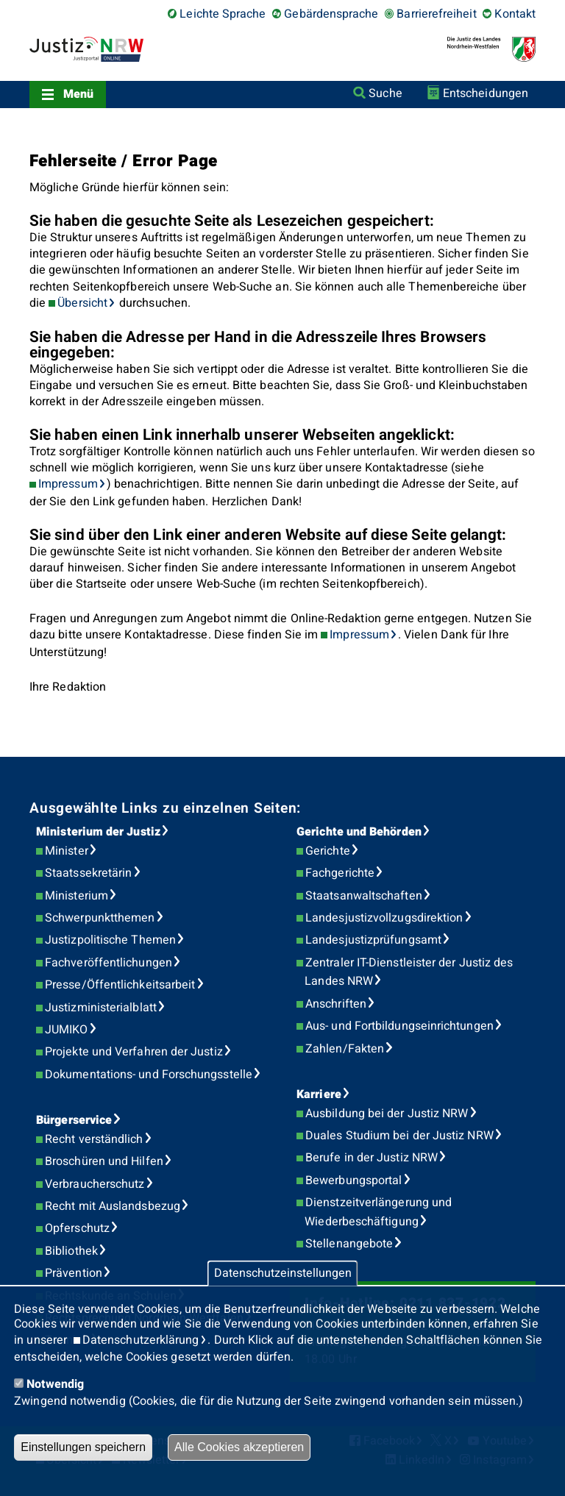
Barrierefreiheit (436, 14)
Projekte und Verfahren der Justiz (134, 1052)
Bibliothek (71, 1251)
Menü (78, 94)
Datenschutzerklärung (140, 1340)
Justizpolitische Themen (110, 940)
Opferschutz (77, 1228)
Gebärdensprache (331, 14)
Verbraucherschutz (94, 1184)
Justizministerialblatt (101, 1007)
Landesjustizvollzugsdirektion (384, 918)
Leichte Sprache (223, 14)
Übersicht (82, 303)
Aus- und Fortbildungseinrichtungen (399, 1026)
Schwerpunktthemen (99, 918)
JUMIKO (66, 1030)
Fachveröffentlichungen (108, 963)
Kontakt (515, 14)
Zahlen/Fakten (344, 1049)
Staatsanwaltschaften (363, 896)
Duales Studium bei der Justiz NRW (399, 1135)
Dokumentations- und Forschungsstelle (148, 1074)
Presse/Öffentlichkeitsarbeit (120, 985)
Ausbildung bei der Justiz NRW (386, 1113)
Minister (66, 851)
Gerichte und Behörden (359, 832)
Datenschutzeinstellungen (283, 1273)
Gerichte (327, 851)
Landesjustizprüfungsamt (373, 940)
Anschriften (335, 1004)
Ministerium (76, 896)
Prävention (73, 1273)
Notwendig (55, 1384)
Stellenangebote (349, 1244)
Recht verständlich (94, 1139)
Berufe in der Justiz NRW (371, 1157)
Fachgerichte (339, 873)
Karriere (318, 1094)
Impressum (68, 484)
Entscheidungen (485, 93)
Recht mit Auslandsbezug (112, 1206)
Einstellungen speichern (83, 1447)
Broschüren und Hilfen (104, 1161)
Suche (385, 93)
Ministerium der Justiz (98, 832)
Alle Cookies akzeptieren (239, 1447)
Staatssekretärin (88, 873)
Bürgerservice (74, 1120)
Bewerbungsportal (353, 1180)
